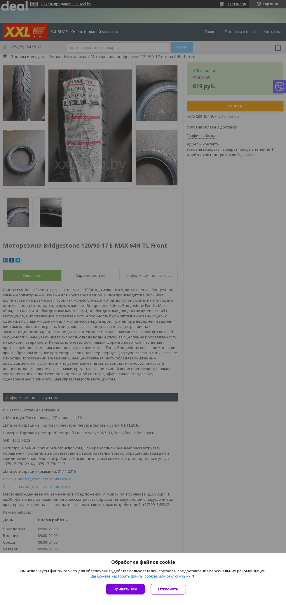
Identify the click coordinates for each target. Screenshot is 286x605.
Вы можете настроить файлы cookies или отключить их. (140, 576)
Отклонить (168, 589)
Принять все (125, 589)
